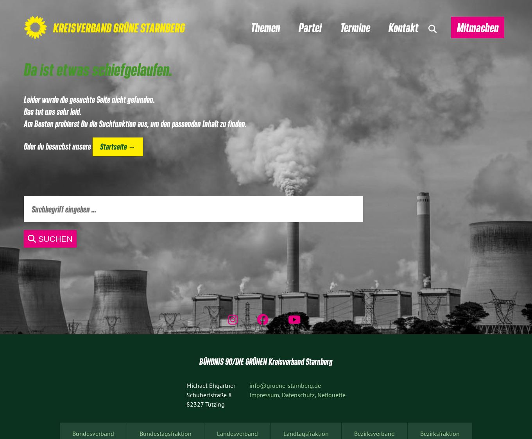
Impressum (264, 395)
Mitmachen (478, 27)
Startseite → (118, 146)
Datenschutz (298, 395)
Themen (265, 27)
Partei (310, 27)
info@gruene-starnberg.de (285, 385)
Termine (355, 27)
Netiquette (331, 395)
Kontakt (403, 27)
